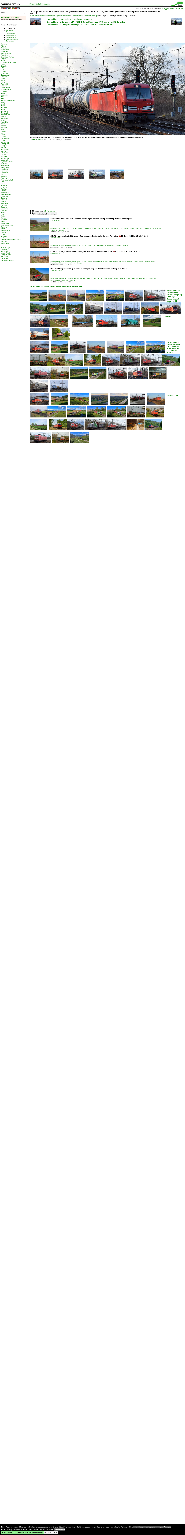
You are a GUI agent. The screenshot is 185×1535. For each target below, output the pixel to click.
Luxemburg (5, 142)
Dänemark (4, 73)
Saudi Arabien (6, 194)
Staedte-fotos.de (11, 37)
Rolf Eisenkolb (55, 220)
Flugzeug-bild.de (11, 35)
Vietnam (4, 241)
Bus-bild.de (9, 30)
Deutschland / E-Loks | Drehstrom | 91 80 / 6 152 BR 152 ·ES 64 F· (71, 261)
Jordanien (4, 111)
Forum (32, 4)
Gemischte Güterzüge (90, 16)
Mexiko (3, 151)
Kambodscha (5, 115)
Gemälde (4, 249)
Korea (3, 124)
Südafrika (4, 214)
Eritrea (3, 79)
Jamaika (4, 108)
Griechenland (5, 88)
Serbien (3, 202)
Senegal (4, 200)
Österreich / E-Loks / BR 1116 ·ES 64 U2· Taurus (66, 228)
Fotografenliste (6, 255)
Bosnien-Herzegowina (8, 62)
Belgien (3, 59)
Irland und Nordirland (8, 100)
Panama (4, 178)
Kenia (3, 120)
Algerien (4, 48)
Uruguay (4, 236)
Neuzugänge (5, 247)
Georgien (4, 86)
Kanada (3, 117)
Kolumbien (4, 122)
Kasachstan (5, 118)
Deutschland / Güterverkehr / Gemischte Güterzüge (69, 19)
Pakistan (4, 174)
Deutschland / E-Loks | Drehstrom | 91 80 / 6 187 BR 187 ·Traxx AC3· (105, 278)
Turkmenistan (5, 231)
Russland (4, 189)
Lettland (3, 135)
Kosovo (3, 126)
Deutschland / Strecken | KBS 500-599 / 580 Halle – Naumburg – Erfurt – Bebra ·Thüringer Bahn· (124, 261)
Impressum (46, 4)
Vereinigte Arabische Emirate (11, 240)
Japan (3, 109)
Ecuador (4, 77)
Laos (2, 133)
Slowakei (4, 207)
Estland (3, 80)
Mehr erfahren (59, 1530)
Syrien (3, 216)
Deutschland (65, 16)
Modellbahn (5, 251)
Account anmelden (176, 9)
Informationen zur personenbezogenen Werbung (152, 1527)
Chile (2, 68)
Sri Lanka (4, 212)
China (3, 70)
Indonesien (5, 95)
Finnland (4, 82)
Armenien (4, 51)
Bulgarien (4, 66)
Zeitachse (4, 258)
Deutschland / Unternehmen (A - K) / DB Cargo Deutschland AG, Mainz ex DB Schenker (86, 22)
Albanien (4, 46)
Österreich (4, 173)
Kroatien (4, 127)
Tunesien (4, 227)
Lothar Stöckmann (36, 140)
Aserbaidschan (6, 53)
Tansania (4, 220)
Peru (2, 182)
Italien (3, 106)
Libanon (3, 136)
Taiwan (3, 218)
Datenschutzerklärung (7, 260)
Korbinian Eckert (56, 271)
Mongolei (4, 156)
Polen (3, 184)
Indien (3, 93)
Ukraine (3, 232)
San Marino (5, 193)
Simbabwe (4, 203)
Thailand (4, 221)
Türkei (3, 229)
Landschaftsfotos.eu (12, 39)
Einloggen (165, 9)
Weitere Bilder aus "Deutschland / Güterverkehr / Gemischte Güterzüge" (56, 286)
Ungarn (3, 234)
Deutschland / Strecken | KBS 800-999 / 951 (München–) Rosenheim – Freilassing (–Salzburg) (112, 228)
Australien (4, 55)
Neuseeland (5, 165)
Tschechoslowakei (7, 225)
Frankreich (4, 84)
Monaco (3, 155)
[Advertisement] (46, 34)
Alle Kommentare (50, 211)
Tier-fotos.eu (10, 41)
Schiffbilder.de (10, 33)
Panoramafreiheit (7, 180)
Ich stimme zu (50, 1532)
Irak (2, 97)
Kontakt (38, 4)
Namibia (4, 164)
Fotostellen (5, 257)
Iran (2, 98)
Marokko (4, 147)
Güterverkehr (76, 16)
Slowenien (4, 209)
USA (2, 238)
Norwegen (4, 171)
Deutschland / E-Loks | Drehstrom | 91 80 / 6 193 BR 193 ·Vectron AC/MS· (80, 25)
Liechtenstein (5, 138)
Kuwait (3, 131)
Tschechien (5, 223)
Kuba (3, 129)
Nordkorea (4, 169)
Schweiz (4, 198)
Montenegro (5, 158)
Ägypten (4, 44)
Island (3, 102)
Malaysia (4, 146)
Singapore (4, 205)
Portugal (4, 185)
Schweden (4, 196)
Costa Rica (5, 71)
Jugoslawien (5, 113)
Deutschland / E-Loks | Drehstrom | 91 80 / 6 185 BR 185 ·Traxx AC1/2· (73, 245)
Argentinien (5, 50)
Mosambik (4, 160)
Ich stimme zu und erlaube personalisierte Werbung (22, 1532)
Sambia (3, 191)
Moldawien (4, 153)
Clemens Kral (55, 238)
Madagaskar (5, 144)
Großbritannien (6, 89)
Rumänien (4, 187)
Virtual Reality (5, 253)
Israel (3, 104)
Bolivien (3, 61)
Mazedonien (5, 149)
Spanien (4, 211)
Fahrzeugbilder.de (11, 32)
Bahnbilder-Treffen (7, 57)
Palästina (4, 176)
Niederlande (5, 167)
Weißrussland (5, 243)
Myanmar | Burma (7, 162)
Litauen (3, 140)
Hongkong (4, 91)
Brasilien (4, 64)
